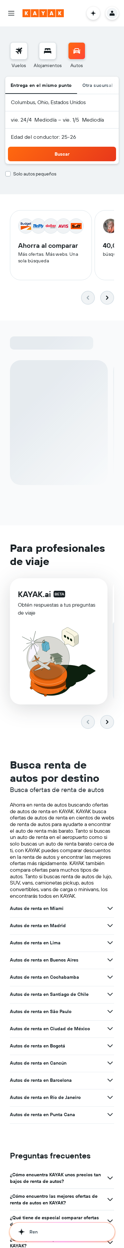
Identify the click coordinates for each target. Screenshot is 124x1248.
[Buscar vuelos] (18, 50)
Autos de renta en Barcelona (41, 1080)
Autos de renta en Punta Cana (42, 1114)
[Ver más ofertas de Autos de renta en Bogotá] (110, 1046)
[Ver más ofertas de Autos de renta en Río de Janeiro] (110, 1097)
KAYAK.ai (34, 594)
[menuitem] (18, 55)
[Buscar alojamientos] (47, 50)
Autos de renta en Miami (36, 908)
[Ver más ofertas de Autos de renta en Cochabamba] (110, 977)
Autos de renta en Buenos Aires (44, 960)
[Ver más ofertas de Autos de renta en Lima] (110, 943)
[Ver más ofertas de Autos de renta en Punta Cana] (110, 1114)
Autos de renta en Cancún (38, 1063)
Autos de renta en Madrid (38, 925)
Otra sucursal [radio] (97, 85)
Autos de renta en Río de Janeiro (45, 1097)
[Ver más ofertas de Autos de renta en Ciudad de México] (110, 1029)
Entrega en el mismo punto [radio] (41, 85)
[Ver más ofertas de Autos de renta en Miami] (110, 908)
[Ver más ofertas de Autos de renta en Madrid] (110, 925)
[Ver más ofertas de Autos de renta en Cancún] (110, 1063)
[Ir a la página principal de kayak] (43, 13)
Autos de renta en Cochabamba (44, 977)
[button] (11, 13)
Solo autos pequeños (34, 174)
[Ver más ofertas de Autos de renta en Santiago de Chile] (110, 994)
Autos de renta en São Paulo (40, 1011)
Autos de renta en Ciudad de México (50, 1029)
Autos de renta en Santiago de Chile (49, 994)
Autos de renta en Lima (35, 943)
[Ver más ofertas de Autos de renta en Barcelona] (110, 1080)
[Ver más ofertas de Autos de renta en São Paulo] (110, 1011)
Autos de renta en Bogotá (37, 1046)
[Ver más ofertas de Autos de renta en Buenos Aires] (110, 960)
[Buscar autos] (76, 50)
